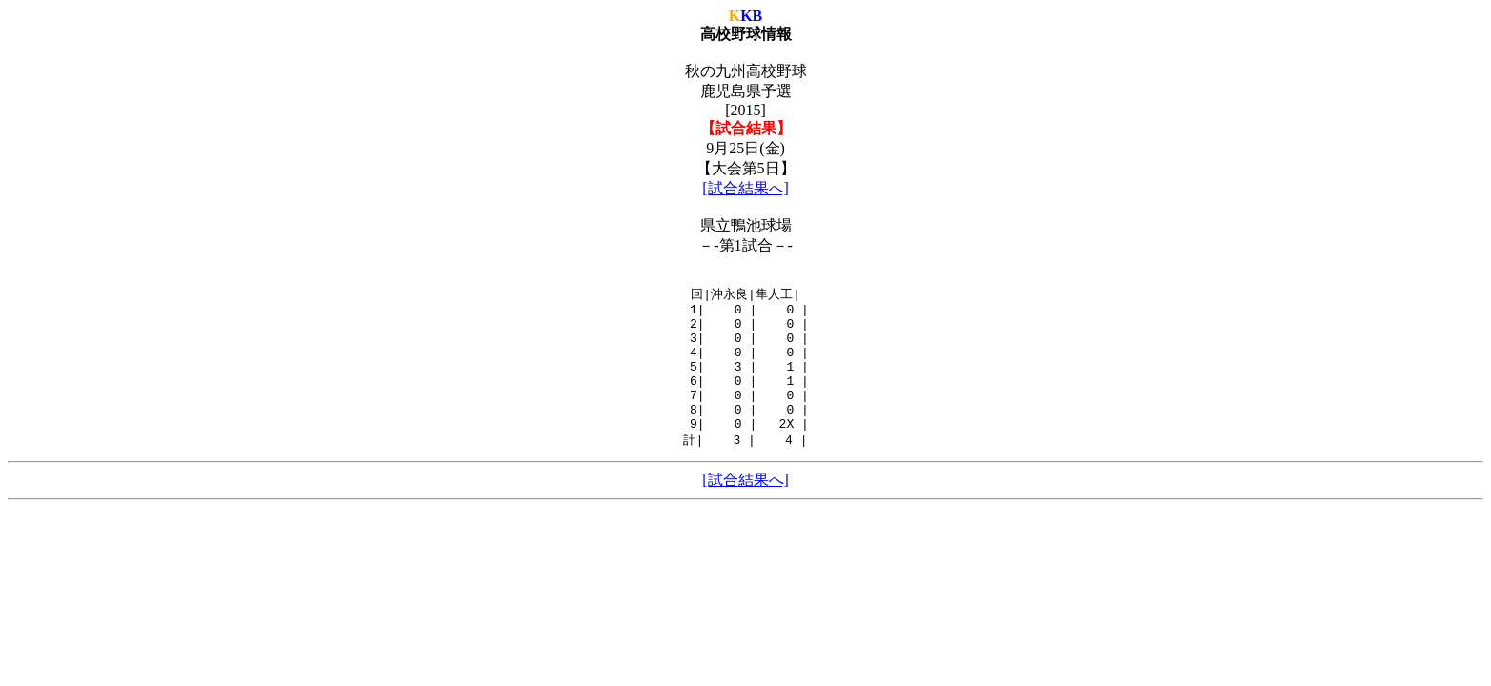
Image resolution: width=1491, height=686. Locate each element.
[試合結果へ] (745, 188)
